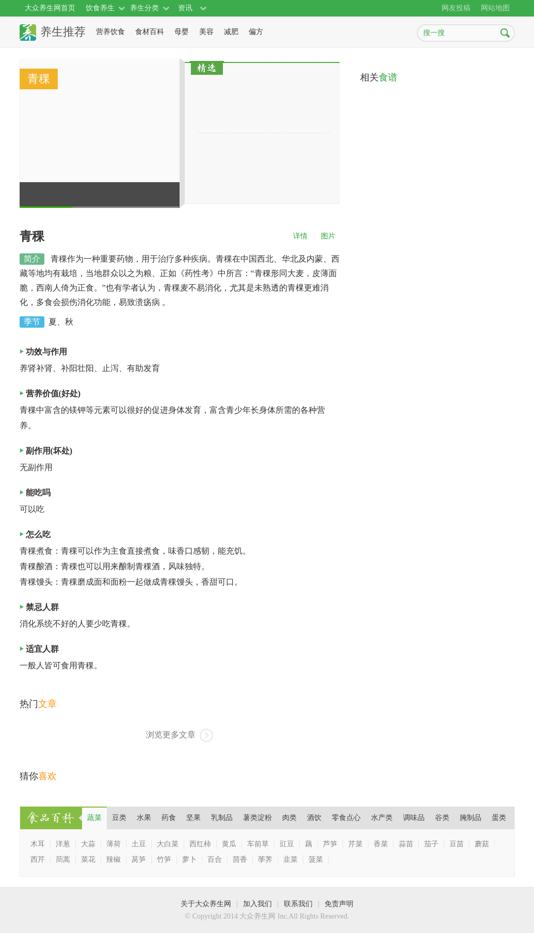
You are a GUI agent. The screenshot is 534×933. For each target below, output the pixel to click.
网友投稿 (456, 8)
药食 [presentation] (168, 818)
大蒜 (88, 844)
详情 (300, 236)
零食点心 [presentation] (346, 818)
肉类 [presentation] (289, 818)
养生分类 (144, 8)
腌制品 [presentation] (470, 818)
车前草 (258, 844)
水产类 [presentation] (382, 818)
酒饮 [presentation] (314, 818)
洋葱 (63, 844)
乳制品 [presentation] (222, 818)
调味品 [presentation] (414, 818)
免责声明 (339, 904)
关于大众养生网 (206, 904)
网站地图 (495, 8)
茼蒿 (63, 859)
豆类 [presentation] (119, 818)
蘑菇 (482, 844)
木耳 (37, 844)
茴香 (240, 859)
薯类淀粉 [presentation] (257, 818)
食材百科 (149, 32)
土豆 (139, 844)
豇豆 (287, 844)
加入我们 (257, 904)
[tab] (94, 818)
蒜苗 (406, 844)
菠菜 (316, 859)
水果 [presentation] (144, 818)
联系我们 (298, 904)
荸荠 (265, 859)
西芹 (37, 859)
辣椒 (113, 859)
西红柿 (200, 844)
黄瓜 (229, 844)
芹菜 (355, 844)
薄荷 (113, 844)
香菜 (381, 844)
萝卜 (189, 859)
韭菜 (290, 859)
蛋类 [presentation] (499, 818)
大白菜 (168, 844)
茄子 (431, 844)
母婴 (181, 32)
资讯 (185, 8)
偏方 (256, 32)
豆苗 (456, 844)
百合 (214, 859)
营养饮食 (110, 32)
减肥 (231, 32)
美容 (206, 32)
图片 (328, 236)
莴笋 (139, 859)
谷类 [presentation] (442, 818)
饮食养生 (100, 8)
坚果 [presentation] (193, 818)
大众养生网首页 (50, 8)
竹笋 (164, 859)
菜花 (88, 859)
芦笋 (330, 844)
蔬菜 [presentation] (94, 818)
